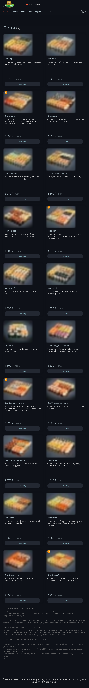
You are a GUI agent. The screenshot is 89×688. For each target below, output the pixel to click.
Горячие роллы (18, 12)
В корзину (22, 84)
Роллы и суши (35, 12)
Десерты (48, 12)
